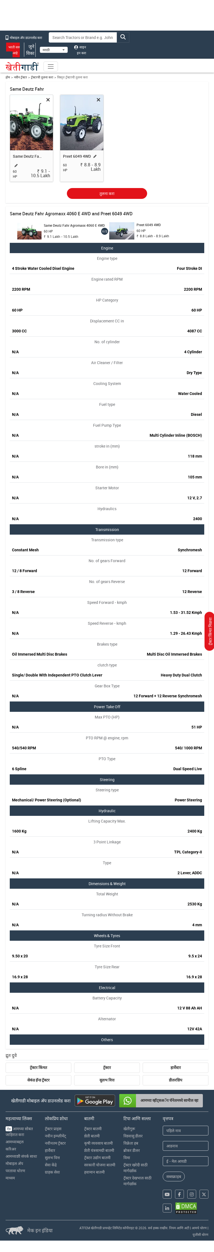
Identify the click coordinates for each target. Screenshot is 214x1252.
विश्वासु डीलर (133, 1136)
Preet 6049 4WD (77, 156)
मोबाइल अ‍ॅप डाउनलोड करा (24, 37)
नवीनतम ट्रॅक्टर (55, 1143)
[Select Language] (53, 50)
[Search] (83, 37)
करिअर (11, 1149)
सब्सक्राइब (173, 1176)
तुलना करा (107, 193)
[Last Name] (185, 1146)
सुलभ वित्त (107, 1080)
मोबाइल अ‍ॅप (14, 1163)
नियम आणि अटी (179, 1228)
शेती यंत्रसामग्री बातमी (99, 1150)
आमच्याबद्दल (15, 1141)
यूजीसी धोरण (200, 1234)
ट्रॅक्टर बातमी (93, 1128)
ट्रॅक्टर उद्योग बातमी (97, 1157)
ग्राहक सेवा (52, 1172)
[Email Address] (185, 1161)
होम (8, 77)
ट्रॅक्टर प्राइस (53, 1128)
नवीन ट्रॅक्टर (20, 77)
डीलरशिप (175, 1080)
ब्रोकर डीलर (131, 1150)
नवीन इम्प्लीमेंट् (55, 1136)
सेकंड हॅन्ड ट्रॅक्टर (38, 1080)
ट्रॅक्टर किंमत (38, 1067)
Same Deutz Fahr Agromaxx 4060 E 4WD (28, 156)
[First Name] (185, 1130)
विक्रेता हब (130, 1143)
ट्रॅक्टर (107, 1067)
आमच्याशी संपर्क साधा (21, 1156)
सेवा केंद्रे (51, 1164)
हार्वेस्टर (176, 1067)
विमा (126, 1157)
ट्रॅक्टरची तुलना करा (42, 77)
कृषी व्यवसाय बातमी (98, 1143)
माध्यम (10, 1178)
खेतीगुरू (129, 1128)
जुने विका (30, 50)
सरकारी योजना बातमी (99, 1164)
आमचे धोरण (199, 1228)
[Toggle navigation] (50, 66)
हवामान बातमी (94, 1172)
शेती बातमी (92, 1136)
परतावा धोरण (15, 1170)
